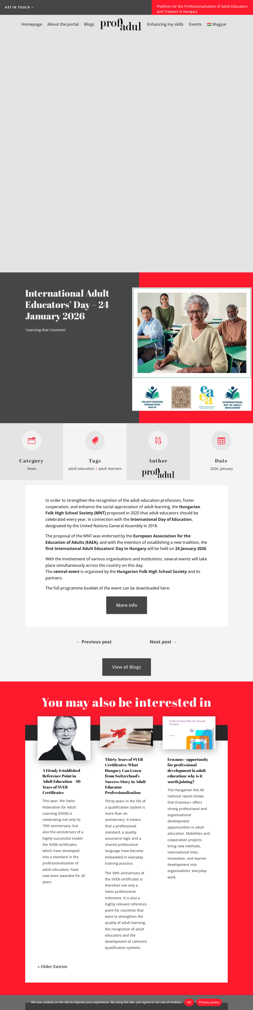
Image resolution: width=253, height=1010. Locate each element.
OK (189, 1002)
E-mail (175, 866)
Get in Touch (17, 7)
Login (126, 864)
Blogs (89, 24)
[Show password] (216, 879)
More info (126, 366)
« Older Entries (52, 728)
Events (195, 24)
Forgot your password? (121, 854)
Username (176, 852)
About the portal (63, 24)
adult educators (81, 229)
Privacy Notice (138, 993)
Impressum (112, 993)
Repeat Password (176, 892)
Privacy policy (209, 1002)
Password (176, 879)
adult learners (110, 229)
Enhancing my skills (165, 24)
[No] (246, 1002)
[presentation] (205, 918)
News (31, 229)
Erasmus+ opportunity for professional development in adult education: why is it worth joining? (188, 532)
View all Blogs (126, 428)
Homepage (31, 24)
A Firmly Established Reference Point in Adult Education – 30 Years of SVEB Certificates (61, 543)
